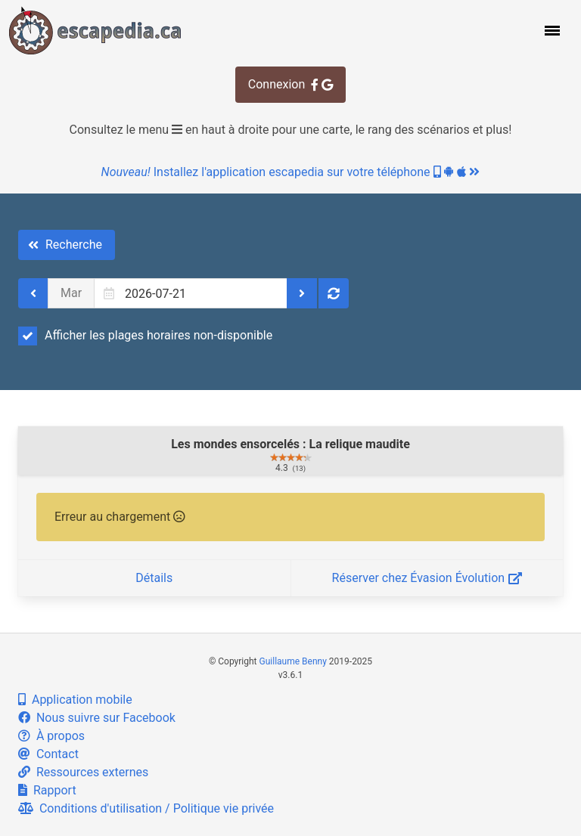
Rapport (47, 790)
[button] (550, 30)
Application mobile (75, 699)
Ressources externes (83, 772)
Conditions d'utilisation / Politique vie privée (146, 808)
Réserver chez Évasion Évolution (427, 578)
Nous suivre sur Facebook (97, 718)
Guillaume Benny (293, 661)
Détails (153, 578)
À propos (51, 736)
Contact (48, 754)
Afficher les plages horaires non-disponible (145, 336)
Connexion (290, 84)
